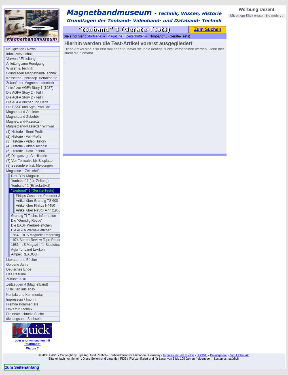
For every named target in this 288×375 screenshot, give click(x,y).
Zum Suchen (207, 29)
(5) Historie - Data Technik (26, 151)
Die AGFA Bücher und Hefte (27, 102)
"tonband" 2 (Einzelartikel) (30, 186)
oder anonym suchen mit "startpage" (32, 342)
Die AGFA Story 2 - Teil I (24, 93)
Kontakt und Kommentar (24, 295)
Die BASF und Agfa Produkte (28, 107)
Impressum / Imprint (21, 299)
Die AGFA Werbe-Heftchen (31, 230)
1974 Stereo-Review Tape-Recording (37, 240)
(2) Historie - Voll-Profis (23, 137)
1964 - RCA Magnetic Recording (35, 235)
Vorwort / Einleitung (20, 59)
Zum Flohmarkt (239, 355)
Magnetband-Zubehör (22, 117)
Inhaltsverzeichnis (19, 54)
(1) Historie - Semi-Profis (24, 132)
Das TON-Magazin (25, 176)
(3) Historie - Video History (26, 141)
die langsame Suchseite (24, 319)
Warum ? (32, 348)
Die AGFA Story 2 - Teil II (25, 97)
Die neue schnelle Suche (25, 314)
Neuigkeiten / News (20, 49)
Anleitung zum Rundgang (25, 64)
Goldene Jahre (17, 265)
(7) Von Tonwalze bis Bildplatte (29, 161)
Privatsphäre (218, 355)
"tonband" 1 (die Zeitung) (30, 181)
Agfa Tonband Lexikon (28, 250)
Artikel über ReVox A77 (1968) (39, 210)
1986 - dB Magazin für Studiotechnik (37, 245)
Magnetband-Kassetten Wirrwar (30, 126)
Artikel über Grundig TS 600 (37, 201)
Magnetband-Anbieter (22, 112)
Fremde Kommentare (22, 304)
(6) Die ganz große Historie (26, 156)
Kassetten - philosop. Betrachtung (31, 78)
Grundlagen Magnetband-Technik (31, 73)
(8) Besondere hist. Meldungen (29, 165)
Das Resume (16, 274)
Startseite (94, 36)
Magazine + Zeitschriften (24, 171)
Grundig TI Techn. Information (33, 216)
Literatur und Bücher (21, 260)
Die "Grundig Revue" (27, 221)
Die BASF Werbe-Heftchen (31, 225)
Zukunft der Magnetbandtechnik (30, 83)
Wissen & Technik (19, 68)
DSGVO (202, 355)
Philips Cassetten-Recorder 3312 (41, 196)
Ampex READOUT (25, 254)
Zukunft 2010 (16, 279)
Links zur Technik (19, 309)
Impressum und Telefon (178, 355)
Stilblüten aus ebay (20, 289)
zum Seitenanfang (22, 367)
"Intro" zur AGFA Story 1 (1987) (29, 88)
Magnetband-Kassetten (23, 121)
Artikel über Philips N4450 (35, 206)
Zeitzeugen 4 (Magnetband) (27, 284)
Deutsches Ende (18, 269)
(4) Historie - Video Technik (26, 146)
